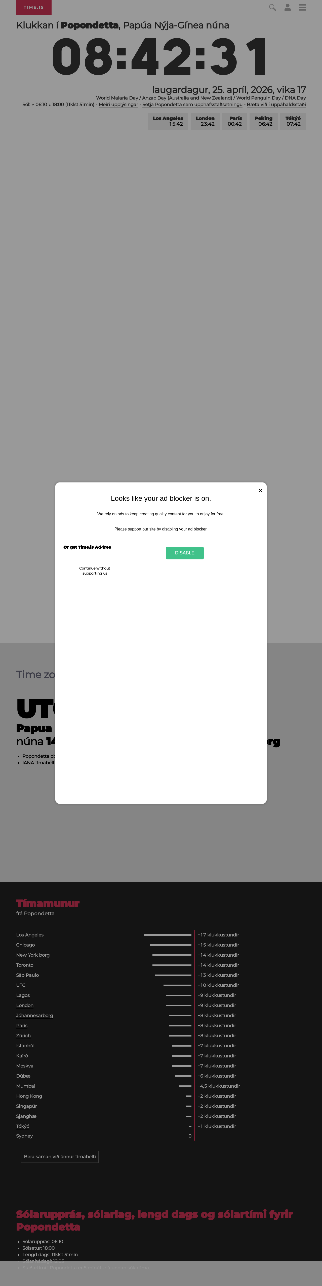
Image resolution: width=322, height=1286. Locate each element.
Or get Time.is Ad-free (87, 547)
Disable (185, 553)
